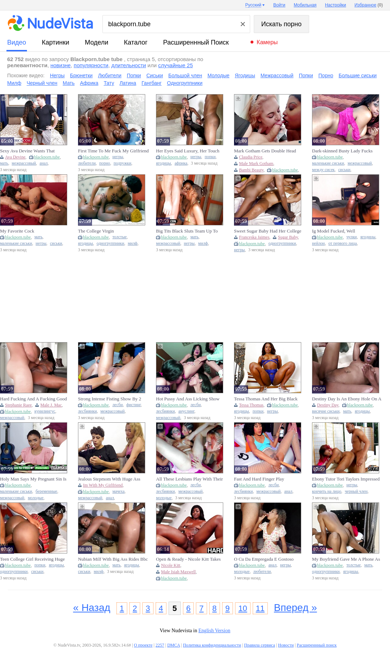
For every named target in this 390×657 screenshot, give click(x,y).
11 (260, 608)
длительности (128, 65)
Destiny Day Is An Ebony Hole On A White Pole (346, 399)
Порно (325, 75)
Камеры (267, 42)
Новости (286, 645)
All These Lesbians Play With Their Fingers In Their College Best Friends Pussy (191, 479)
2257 (160, 645)
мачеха (119, 491)
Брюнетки (81, 75)
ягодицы (163, 163)
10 (242, 608)
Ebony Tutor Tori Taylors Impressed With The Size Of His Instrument (346, 479)
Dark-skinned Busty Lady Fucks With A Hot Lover (342, 151)
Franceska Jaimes (254, 237)
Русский (253, 5)
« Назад (91, 607)
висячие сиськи (325, 411)
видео (16, 42)
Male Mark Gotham (256, 163)
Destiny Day (328, 405)
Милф (14, 83)
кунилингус (45, 411)
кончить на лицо (326, 491)
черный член (356, 491)
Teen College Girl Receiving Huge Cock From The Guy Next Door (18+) (32, 559)
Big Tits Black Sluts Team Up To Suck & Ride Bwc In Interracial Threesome (187, 231)
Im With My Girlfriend (103, 485)
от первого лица (343, 243)
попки (210, 157)
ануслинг (186, 411)
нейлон (318, 243)
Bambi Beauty (251, 170)
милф (132, 243)
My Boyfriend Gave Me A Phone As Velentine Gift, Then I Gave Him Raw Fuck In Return (346, 559)
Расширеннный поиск (196, 42)
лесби (118, 405)
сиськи (344, 169)
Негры (57, 75)
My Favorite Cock (17, 231)
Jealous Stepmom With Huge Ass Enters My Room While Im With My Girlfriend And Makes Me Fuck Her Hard (112, 479)
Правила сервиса (259, 645)
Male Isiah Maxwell (178, 571)
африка (181, 163)
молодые (35, 498)
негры (118, 157)
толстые (120, 237)
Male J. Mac (51, 405)
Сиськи (154, 75)
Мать (69, 83)
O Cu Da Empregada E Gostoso (264, 559)
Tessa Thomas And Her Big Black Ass (266, 399)
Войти (279, 5)
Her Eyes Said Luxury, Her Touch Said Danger (187, 151)
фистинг (133, 405)
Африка (89, 83)
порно (104, 163)
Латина (127, 83)
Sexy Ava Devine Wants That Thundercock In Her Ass (27, 151)
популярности (91, 65)
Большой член (185, 75)
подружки (122, 163)
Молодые (218, 75)
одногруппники (110, 243)
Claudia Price (250, 157)
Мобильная (305, 5)
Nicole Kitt (170, 565)
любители (87, 163)
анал (44, 163)
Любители (109, 75)
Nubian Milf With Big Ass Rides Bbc (113, 559)
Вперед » (295, 607)
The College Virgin (96, 231)
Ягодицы (245, 75)
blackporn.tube (47, 157)
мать (4, 163)
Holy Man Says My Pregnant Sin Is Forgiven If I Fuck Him (33, 479)
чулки (352, 237)
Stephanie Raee (18, 405)
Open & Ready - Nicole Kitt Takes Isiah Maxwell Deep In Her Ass (188, 559)
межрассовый (24, 163)
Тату (109, 83)
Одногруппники (185, 83)
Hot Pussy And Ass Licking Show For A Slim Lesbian (188, 399)
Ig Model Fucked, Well (333, 231)
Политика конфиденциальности (212, 645)
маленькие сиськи (328, 163)
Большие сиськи (358, 75)
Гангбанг (152, 83)
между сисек (323, 169)
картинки (55, 42)
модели (96, 42)
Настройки (335, 5)
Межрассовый (277, 75)
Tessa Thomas (251, 405)
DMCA (173, 645)
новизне (60, 65)
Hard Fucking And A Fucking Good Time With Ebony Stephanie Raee (33, 399)
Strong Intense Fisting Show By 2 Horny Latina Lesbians (109, 399)
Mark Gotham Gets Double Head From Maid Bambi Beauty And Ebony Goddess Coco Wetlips (265, 151)
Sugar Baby (288, 237)
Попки (134, 75)
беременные (46, 491)
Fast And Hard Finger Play (259, 479)
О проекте (143, 645)
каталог (135, 42)
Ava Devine (15, 157)
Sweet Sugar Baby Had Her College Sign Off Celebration (267, 231)
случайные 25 (175, 65)
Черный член (42, 83)
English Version (214, 630)
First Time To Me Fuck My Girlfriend (113, 150)
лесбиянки (87, 411)
